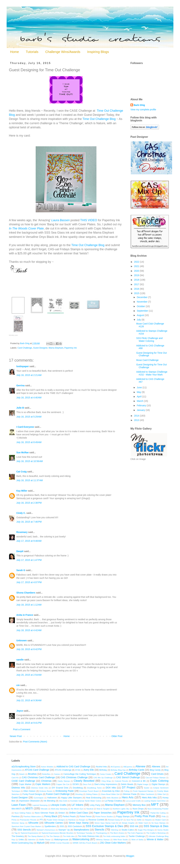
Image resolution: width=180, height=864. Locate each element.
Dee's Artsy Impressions (105, 784)
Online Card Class (78, 812)
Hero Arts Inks (149, 797)
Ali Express (115, 767)
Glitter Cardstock (147, 794)
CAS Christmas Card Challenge (38, 777)
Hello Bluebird (112, 798)
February (142, 405)
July (139, 319)
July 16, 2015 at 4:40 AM (28, 397)
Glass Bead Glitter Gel (110, 794)
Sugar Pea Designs (146, 830)
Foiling (126, 791)
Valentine (32, 840)
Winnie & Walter (155, 839)
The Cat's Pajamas (135, 833)
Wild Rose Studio (120, 840)
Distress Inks (18, 787)
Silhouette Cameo (53, 822)
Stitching (114, 830)
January (141, 410)
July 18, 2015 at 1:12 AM (28, 604)
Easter (146, 788)
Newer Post (16, 736)
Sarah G (20, 570)
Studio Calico (128, 830)
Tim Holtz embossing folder (114, 836)
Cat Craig (21, 471)
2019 (137, 275)
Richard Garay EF (115, 820)
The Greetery (18, 836)
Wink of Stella (137, 840)
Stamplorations (81, 829)
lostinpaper (22, 366)
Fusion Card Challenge (58, 794)
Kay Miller (21, 490)
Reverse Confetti (96, 820)
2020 (137, 271)
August (140, 315)
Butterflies (46, 774)
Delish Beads (127, 784)
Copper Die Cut (62, 784)
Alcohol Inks (101, 767)
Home (14, 52)
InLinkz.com (13, 335)
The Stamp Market (35, 836)
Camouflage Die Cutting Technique (79, 774)
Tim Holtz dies (69, 836)
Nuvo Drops (138, 809)
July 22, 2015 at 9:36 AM (28, 700)
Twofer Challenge (137, 836)
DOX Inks (111, 787)
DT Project (128, 787)
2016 (137, 289)
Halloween (52, 798)
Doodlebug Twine (94, 788)
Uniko (21, 839)
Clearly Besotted (84, 780)
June (139, 387)
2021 (137, 266)
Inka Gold (63, 801)
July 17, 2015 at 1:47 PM (29, 560)
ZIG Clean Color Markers (113, 842)
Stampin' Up (64, 830)
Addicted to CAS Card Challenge (73, 766)
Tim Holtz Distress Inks (88, 836)
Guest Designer (40, 348)
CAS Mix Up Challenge (103, 778)
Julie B (20, 407)
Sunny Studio (162, 830)
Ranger (82, 820)
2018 (137, 279)
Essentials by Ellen (111, 791)
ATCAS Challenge (63, 770)
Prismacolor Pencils (28, 820)
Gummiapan (39, 798)
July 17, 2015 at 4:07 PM (29, 582)
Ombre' (61, 813)
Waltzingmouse (61, 839)
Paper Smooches (103, 812)
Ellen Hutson (30, 791)
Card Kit (15, 778)
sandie (20, 659)
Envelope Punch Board (89, 791)
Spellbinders (50, 826)
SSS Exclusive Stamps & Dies (104, 826)
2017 (137, 284)
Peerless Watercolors (32, 816)
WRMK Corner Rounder (60, 843)
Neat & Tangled (103, 809)
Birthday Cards (136, 769)
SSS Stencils (24, 829)
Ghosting (79, 794)
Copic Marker (25, 784)
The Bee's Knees (117, 833)
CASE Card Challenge (23, 781)
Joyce (19, 710)
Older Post (116, 736)
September (143, 310)
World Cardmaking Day (22, 843)
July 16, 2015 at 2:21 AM (28, 375)
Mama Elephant (56, 348)
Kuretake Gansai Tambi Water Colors (85, 801)
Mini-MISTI (17, 809)
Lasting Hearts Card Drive (155, 801)
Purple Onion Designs (56, 820)
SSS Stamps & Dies (156, 826)
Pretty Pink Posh (145, 816)
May (139, 392)
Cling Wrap (106, 781)
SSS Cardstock (75, 826)
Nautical (90, 809)
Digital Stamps (158, 784)
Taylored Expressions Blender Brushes (57, 833)
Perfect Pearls (69, 816)
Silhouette (33, 822)
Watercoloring (80, 839)
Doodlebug (78, 788)
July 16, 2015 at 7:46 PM (29, 521)
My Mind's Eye (77, 809)
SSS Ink (134, 826)
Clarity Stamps (63, 781)
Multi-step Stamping (59, 809)
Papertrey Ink (70, 348)
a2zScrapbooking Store (24, 766)
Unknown (21, 640)
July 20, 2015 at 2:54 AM (28, 674)
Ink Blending (49, 801)
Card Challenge (25, 348)
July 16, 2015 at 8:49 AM (28, 442)
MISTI (29, 808)
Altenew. (156, 766)
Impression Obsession (29, 801)
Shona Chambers (25, 592)
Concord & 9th (139, 781)
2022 (137, 261)
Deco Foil (87, 784)
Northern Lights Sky (121, 809)
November (142, 301)
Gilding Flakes (92, 794)
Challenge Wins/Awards (62, 52)
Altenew (140, 766)
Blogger (130, 856)
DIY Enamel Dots (60, 788)
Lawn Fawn (19, 804)
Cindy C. (21, 513)
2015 (137, 293)
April (139, 396)
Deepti (19, 551)
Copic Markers (42, 784)
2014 (137, 415)
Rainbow (72, 820)
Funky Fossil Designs (32, 794)
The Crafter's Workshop (156, 833)
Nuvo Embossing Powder (158, 809)
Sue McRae (22, 452)
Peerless (16, 816)
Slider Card (143, 823)
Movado (44, 809)
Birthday (103, 770)
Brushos (32, 774)
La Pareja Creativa (113, 801)
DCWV (76, 784)
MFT (155, 804)
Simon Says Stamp (79, 822)
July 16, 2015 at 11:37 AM (29, 480)
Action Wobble (47, 767)
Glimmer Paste (129, 794)
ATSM (77, 770)
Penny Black (50, 816)
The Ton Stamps (53, 836)
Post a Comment (21, 729)
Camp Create (105, 774)
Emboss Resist (45, 791)
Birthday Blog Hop (118, 770)
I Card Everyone (25, 427)
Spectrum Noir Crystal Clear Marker (26, 826)
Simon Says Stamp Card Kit (106, 823)
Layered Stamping (39, 805)
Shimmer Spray (18, 823)
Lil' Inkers (77, 804)
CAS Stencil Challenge (128, 777)
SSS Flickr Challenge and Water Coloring (149, 339)
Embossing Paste (64, 791)
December (142, 297)
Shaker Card (160, 820)
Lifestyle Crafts (58, 805)
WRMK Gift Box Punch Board (85, 843)
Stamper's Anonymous (45, 830)
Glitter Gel (161, 794)
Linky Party (95, 805)
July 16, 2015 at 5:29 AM (28, 416)
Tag (15, 833)
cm (18, 685)
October (141, 306)
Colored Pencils (121, 781)
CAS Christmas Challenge (74, 777)
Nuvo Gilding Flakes (23, 813)
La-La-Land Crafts (133, 801)
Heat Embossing (93, 798)
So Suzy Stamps (158, 823)
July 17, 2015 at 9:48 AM (28, 541)
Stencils (99, 829)
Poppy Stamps (123, 816)
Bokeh (22, 774)
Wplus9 (40, 842)
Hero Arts (127, 797)
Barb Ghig (139, 105)
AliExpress (127, 767)
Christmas (46, 781)
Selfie (139, 820)
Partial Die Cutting (158, 813)
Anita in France (24, 615)
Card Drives (157, 774)
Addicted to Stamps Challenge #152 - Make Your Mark (151, 373)
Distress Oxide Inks (39, 788)
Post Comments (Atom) (35, 741)
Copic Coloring (159, 780)
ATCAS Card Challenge (37, 769)
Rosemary (22, 532)
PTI (41, 820)
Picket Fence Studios (104, 816)
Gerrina (20, 385)
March (140, 401)
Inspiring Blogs (98, 52)
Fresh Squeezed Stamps (143, 791)
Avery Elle (88, 769)
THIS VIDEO (88, 220)
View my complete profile (143, 109)
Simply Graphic (128, 823)
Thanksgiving (101, 833)
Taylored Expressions (29, 833)
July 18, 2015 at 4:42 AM (28, 630)
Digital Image (142, 784)
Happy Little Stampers (71, 798)
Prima (14, 820)
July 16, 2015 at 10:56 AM (29, 461)
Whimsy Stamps (103, 840)
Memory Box (139, 805)
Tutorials (32, 52)
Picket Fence (85, 816)
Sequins (148, 820)
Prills (164, 816)
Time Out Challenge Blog (99, 119)
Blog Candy (155, 770)
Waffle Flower (45, 840)
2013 (137, 420)
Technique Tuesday (84, 833)
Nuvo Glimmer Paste (44, 813)
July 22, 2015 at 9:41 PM (29, 722)
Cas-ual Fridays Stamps (155, 778)
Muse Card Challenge (147, 360)
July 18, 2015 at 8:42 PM (29, 649)
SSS (62, 826)
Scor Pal (129, 820)
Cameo (57, 774)
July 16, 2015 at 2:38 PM (29, 502)
